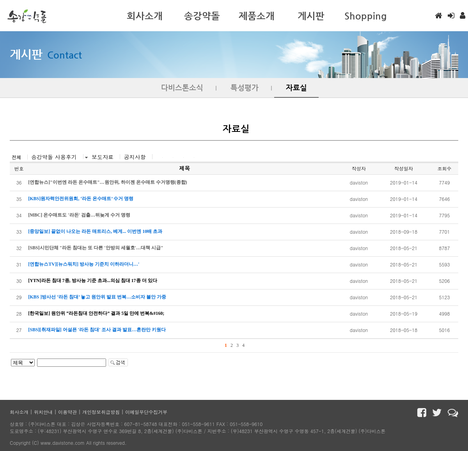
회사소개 (19, 411)
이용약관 (67, 411)
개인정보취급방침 (101, 411)
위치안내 (43, 411)
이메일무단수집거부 (146, 411)
